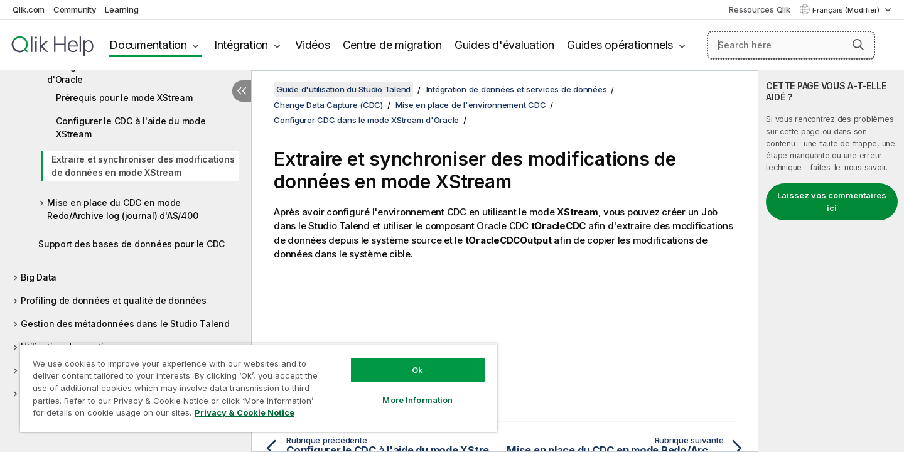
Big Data (38, 277)
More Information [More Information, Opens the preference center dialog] (417, 400)
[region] (258, 387)
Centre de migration (392, 44)
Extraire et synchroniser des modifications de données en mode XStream (143, 166)
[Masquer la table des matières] (241, 91)
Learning (121, 9)
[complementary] (831, 261)
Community (75, 9)
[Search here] (791, 45)
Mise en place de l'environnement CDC (471, 105)
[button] (858, 44)
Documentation (148, 44)
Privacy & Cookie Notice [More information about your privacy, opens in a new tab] (244, 412)
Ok (417, 370)
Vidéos (312, 44)
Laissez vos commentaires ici (831, 201)
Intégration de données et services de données (516, 89)
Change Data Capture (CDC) (328, 105)
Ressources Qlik (759, 9)
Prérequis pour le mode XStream (124, 97)
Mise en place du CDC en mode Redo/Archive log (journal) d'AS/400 (122, 209)
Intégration (241, 44)
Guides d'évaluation (504, 44)
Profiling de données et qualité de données (114, 300)
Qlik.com (29, 9)
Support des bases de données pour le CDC (131, 244)
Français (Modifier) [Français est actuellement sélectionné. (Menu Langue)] (846, 10)
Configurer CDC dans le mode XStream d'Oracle (129, 73)
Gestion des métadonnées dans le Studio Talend (125, 323)
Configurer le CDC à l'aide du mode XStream (131, 127)
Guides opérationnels (620, 44)
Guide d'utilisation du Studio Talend (343, 89)
